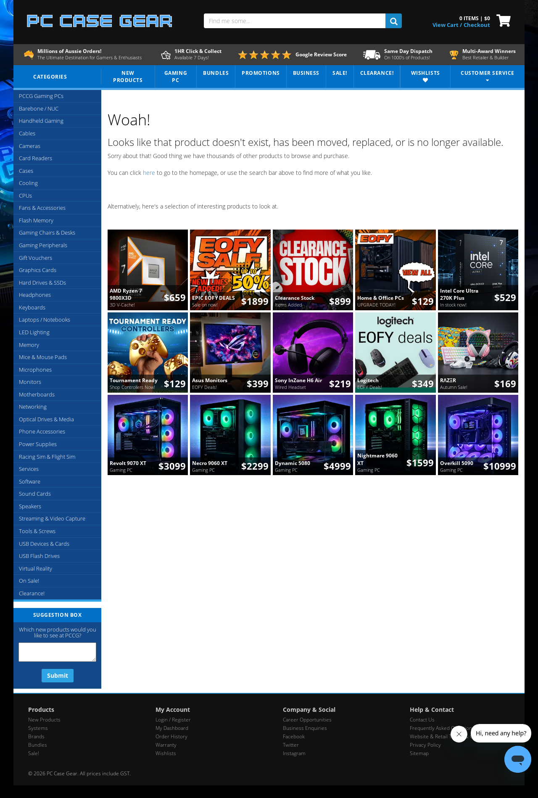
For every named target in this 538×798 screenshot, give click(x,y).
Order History (171, 736)
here (149, 173)
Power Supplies (38, 444)
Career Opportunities (307, 719)
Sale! (33, 753)
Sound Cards (35, 493)
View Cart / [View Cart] (447, 25)
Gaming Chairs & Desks (47, 232)
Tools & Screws (37, 531)
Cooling (28, 183)
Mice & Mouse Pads (43, 357)
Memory (29, 345)
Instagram (294, 753)
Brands (36, 736)
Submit (57, 675)
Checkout (477, 25)
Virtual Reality (35, 568)
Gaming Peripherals (43, 245)
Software (29, 481)
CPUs (25, 195)
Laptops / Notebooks (44, 319)
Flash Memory (36, 220)
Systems (38, 728)
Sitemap (419, 753)
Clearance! (32, 593)
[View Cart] (501, 20)
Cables (27, 133)
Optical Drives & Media (46, 419)
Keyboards (32, 307)
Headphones (35, 295)
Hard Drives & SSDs (42, 282)
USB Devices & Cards (44, 543)
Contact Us (422, 719)
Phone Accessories (42, 431)
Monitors (30, 382)
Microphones (35, 369)
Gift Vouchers (35, 258)
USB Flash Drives (39, 556)
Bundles (37, 744)
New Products (44, 719)
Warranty (166, 744)
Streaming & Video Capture (52, 518)
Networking (33, 406)
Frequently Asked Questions (442, 728)
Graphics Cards (37, 270)
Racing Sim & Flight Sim (47, 456)
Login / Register (173, 719)
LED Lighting (34, 332)
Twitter (291, 744)
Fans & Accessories (42, 207)
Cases (26, 170)
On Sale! (29, 580)
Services (29, 469)
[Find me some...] (294, 20)
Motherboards (37, 394)
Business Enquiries (305, 728)
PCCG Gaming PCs (41, 96)
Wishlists (166, 753)
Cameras (29, 146)
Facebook (294, 736)
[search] (393, 20)
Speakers (30, 506)
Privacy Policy (425, 744)
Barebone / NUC (38, 108)
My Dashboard (172, 728)
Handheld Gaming (41, 120)
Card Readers (35, 158)
